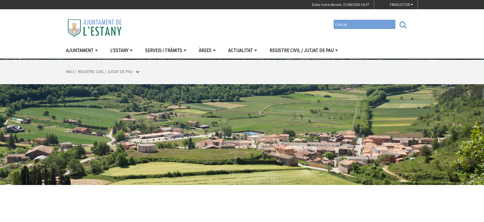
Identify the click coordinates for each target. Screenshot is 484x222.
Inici (70, 71)
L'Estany (121, 50)
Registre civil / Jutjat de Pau (303, 50)
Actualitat (242, 50)
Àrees (207, 50)
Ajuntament (82, 50)
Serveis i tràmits (165, 50)
